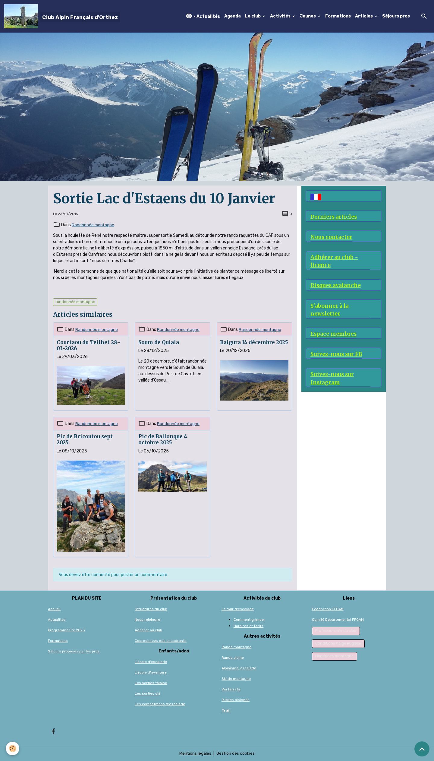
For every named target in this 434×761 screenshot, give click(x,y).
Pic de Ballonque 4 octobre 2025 (162, 439)
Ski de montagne (236, 679)
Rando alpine (233, 657)
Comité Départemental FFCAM (338, 619)
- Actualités (202, 16)
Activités (280, 16)
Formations (338, 16)
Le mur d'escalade (238, 609)
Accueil (54, 609)
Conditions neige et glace (338, 643)
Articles (364, 16)
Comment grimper (249, 619)
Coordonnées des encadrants (161, 641)
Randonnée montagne (93, 224)
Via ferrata (231, 689)
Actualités (57, 619)
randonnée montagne (75, 302)
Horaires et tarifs (248, 626)
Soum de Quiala (158, 342)
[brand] (62, 16)
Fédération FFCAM (328, 609)
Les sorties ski (147, 693)
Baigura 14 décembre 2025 (254, 342)
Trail (226, 710)
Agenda (232, 16)
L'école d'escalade (151, 662)
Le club (253, 16)
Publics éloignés (236, 700)
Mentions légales (195, 753)
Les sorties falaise (151, 683)
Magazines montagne (334, 656)
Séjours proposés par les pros (74, 651)
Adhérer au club (148, 630)
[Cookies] (13, 748)
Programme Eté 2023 (66, 630)
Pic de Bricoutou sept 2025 (85, 439)
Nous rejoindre (147, 619)
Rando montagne (236, 647)
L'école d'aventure (151, 672)
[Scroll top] (421, 748)
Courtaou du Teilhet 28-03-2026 (88, 345)
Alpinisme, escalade (239, 668)
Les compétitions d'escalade (160, 704)
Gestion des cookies (235, 753)
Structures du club (151, 609)
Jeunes (308, 16)
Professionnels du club (335, 631)
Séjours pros (396, 16)
